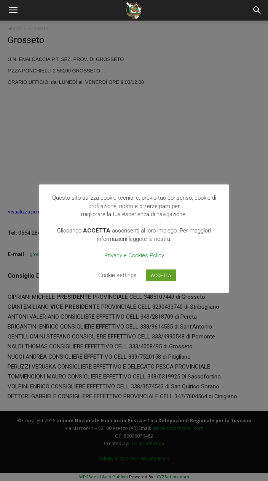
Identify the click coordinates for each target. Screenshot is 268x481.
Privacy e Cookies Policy (134, 255)
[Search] (257, 10)
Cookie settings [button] (117, 275)
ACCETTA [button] (161, 275)
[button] (13, 10)
